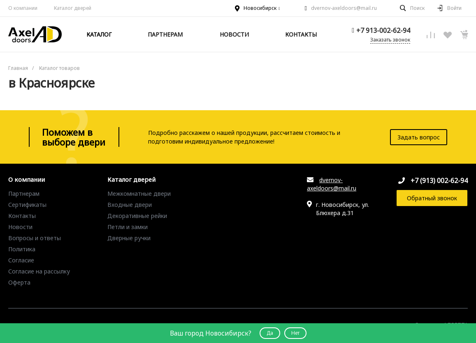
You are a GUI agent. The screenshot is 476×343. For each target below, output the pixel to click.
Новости (20, 227)
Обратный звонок (432, 198)
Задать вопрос (418, 137)
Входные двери (129, 205)
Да (270, 332)
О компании (22, 8)
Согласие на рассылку (39, 271)
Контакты (22, 216)
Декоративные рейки (137, 216)
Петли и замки (127, 227)
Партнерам (23, 193)
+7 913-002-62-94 (383, 30)
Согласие (21, 260)
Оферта (19, 282)
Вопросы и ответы (34, 238)
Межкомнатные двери (139, 193)
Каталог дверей (131, 179)
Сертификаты (27, 205)
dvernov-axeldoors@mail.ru (344, 8)
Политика (21, 249)
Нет (295, 332)
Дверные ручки (129, 238)
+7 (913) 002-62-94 (439, 180)
